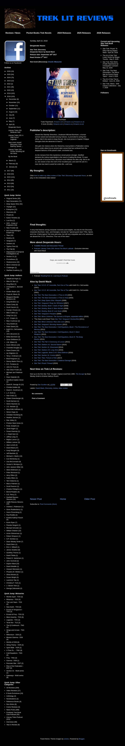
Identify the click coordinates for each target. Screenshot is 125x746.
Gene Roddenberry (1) (14, 509)
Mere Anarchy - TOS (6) (15, 617)
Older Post (89, 499)
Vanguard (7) (11, 241)
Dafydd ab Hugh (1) (13, 279)
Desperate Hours (14, 127)
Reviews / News (13, 33)
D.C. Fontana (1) (12, 364)
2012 (9, 186)
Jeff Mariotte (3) (12, 453)
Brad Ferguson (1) (13, 359)
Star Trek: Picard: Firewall (43, 363)
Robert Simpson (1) (13, 536)
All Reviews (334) (12, 688)
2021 (9, 87)
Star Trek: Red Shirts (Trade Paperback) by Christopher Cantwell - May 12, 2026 (111, 65)
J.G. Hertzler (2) (12, 406)
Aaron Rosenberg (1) (14, 512)
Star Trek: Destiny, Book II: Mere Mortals (48, 308)
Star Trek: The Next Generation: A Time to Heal (51, 298)
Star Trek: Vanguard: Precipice (45, 314)
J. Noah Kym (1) (12, 434)
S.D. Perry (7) (11, 494)
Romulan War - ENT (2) (14, 663)
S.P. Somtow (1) (12, 539)
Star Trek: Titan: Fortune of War (45, 358)
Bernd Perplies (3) (13, 492)
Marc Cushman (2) (13, 321)
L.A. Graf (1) (10, 393)
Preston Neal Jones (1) (14, 423)
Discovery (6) (11, 212)
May (10, 121)
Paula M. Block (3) (13, 294)
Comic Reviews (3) (13, 707)
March (11, 160)
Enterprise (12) (11, 209)
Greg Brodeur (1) (12, 302)
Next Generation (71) (14, 201)
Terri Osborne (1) (12, 481)
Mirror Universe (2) (13, 265)
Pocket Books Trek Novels (38, 33)
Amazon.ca (69, 122)
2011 (9, 190)
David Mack (40, 388)
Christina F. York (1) (13, 583)
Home (63, 499)
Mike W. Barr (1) (12, 281)
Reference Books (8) (13, 701)
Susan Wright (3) (12, 577)
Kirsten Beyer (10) (13, 291)
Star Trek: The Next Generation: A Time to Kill (50, 295)
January (12, 167)
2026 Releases (103, 33)
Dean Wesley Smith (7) (14, 542)
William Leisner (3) (13, 442)
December (13, 99)
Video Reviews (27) (13, 690)
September (13, 109)
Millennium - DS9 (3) (13, 635)
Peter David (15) (12, 326)
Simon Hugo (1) (12, 412)
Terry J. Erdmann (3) (13, 356)
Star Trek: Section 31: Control (44, 355)
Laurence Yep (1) (12, 580)
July (10, 115)
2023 (9, 81)
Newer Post (36, 499)
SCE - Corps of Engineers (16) (11, 224)
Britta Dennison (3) (13, 337)
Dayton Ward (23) (12, 564)
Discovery (48, 388)
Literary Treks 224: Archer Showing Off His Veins (16, 151)
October (12, 105)
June (11, 118)
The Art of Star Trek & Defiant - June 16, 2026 (111, 80)
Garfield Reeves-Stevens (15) (12, 498)
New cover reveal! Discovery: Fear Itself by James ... (15, 144)
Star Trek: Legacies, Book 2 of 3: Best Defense (51, 352)
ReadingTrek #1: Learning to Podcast (54, 276)
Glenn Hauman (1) (13, 404)
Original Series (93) (13, 198)
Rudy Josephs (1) (12, 426)
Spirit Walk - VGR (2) (14, 648)
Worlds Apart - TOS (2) (14, 597)
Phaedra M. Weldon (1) (14, 572)
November (13, 102)
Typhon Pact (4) (12, 246)
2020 (9, 90)
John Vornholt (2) (12, 561)
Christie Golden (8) (13, 387)
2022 (9, 84)
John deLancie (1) (12, 334)
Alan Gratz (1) (11, 396)
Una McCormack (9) (13, 461)
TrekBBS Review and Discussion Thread (48, 246)
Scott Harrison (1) (12, 401)
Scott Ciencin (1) (12, 307)
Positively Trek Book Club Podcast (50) (13, 713)
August (11, 112)
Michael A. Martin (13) (14, 456)
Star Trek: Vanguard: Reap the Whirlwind (49, 303)
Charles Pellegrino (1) (14, 489)
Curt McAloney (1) (13, 459)
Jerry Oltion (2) (11, 475)
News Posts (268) (12, 710)
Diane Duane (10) (12, 350)
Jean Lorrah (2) (12, 445)
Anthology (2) (11, 696)
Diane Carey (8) (12, 304)
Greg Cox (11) (11, 315)
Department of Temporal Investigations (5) (15, 253)
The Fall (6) (10, 249)
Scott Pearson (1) (12, 486)
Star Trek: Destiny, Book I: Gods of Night (48, 306)
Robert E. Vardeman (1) (15, 558)
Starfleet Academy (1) (14, 270)
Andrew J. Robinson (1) (14, 507)
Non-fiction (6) (11, 704)
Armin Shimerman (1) (14, 533)
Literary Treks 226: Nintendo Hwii (15, 131)
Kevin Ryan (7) (11, 522)
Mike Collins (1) (12, 313)
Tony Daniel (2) (11, 324)
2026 (9, 71)
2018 (9, 96)
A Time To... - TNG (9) (14, 650)
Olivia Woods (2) (12, 574)
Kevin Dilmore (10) (13, 345)
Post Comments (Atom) (48, 504)
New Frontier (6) (12, 228)
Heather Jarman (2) (13, 417)
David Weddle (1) (12, 566)
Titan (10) (9, 235)
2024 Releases (64, 33)
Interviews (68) (11, 722)
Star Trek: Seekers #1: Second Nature (48, 344)
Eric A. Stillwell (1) (12, 547)
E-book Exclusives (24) (14, 693)
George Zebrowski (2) (14, 588)
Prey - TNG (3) (11, 658)
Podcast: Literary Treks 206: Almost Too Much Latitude (53, 248)
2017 (9, 171)
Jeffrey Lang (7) (12, 437)
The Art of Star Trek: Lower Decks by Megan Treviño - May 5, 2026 (111, 57)
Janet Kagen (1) (12, 429)
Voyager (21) (11, 207)
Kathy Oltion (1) (12, 478)
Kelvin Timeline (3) (13, 218)
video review (63, 388)
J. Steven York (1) (12, 586)
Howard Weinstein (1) (14, 569)
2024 (9, 77)
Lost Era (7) (10, 220)
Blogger (81, 739)
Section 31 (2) (11, 256)
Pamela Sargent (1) (13, 525)
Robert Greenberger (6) (14, 398)
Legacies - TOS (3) (13, 620)
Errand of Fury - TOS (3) (15, 614)
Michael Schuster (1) (13, 528)
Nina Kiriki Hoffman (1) (14, 409)
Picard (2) (9, 215)
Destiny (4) (10, 238)
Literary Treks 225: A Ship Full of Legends (15, 137)
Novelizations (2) (12, 699)
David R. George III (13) (15, 384)
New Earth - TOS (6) (13, 607)
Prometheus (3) (12, 259)
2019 (9, 93)
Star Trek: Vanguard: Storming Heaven (48, 324)
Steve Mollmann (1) (13, 470)
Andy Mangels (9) (12, 450)
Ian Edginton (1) (12, 353)
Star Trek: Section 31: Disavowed (46, 347)
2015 (9, 177)
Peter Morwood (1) (13, 472)
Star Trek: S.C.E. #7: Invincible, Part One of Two (51, 285)
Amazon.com (58, 122)
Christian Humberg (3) (14, 415)
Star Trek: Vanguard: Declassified (67, 319)
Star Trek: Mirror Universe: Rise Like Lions (49, 322)
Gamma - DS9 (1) (12, 660)
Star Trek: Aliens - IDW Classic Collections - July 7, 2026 (112, 85)
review (55, 388)
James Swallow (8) (13, 550)
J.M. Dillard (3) (11, 342)
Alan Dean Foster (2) (14, 370)
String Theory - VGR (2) (15, 645)
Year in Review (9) (13, 725)
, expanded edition (59, 316)
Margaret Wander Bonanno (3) (12, 298)
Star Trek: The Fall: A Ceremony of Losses (49, 342)
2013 (9, 183)
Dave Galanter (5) (12, 377)
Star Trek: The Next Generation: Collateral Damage (52, 360)
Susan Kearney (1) (13, 431)
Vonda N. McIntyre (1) (14, 464)
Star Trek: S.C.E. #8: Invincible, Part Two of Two (51, 290)
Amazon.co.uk (79, 122)
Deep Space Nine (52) (14, 204)
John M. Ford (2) (12, 367)
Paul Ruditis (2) (12, 515)
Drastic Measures (55, 62)
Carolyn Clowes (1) (13, 310)
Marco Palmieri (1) (13, 484)
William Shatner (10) (13, 531)
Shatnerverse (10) (12, 262)
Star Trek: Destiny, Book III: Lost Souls (48, 311)
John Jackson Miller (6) (14, 467)
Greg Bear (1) (11, 284)
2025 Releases (84, 33)
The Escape (80, 374)
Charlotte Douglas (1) (14, 348)
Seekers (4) (10, 243)
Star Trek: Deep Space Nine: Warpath (47, 300)
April (11, 124)
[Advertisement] (62, 476)
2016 (9, 174)
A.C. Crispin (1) (12, 318)
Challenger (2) (11, 267)
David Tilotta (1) (12, 555)
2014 (9, 180)
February (12, 164)
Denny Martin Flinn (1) (14, 361)
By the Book (12, 156)
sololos (66, 739)
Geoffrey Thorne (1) (13, 553)
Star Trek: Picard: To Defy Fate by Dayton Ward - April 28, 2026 (110, 50)
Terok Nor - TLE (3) (13, 623)
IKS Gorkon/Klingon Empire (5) (13, 231)
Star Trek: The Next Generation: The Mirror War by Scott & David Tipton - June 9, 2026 (111, 73)
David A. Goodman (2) (14, 390)
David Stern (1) (11, 544)
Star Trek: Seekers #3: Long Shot (46, 350)
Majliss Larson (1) (12, 439)
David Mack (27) (12, 448)
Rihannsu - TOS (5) (13, 599)
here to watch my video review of (60, 175)
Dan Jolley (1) (11, 420)
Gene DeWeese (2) (13, 339)
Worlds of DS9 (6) (12, 642)
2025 (9, 74)
